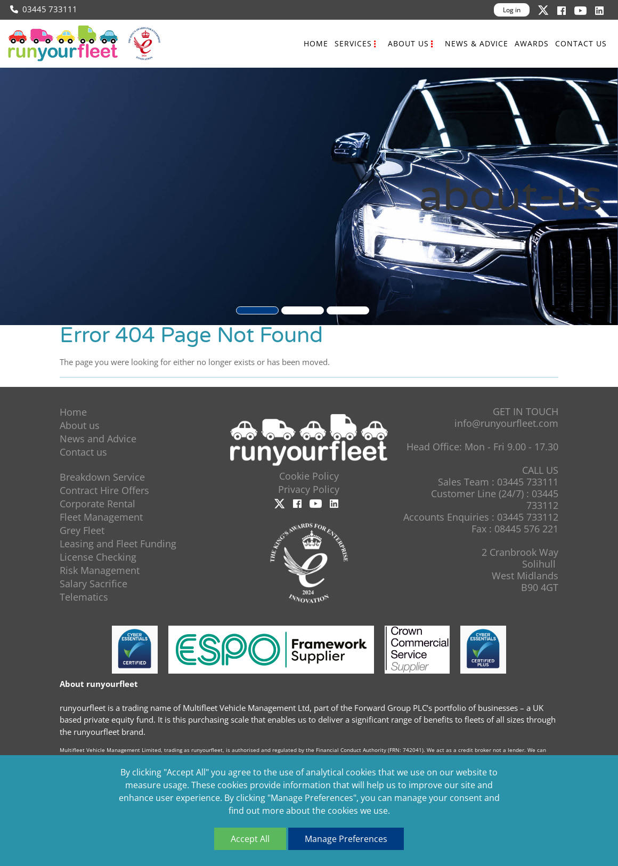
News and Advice (98, 438)
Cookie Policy (309, 476)
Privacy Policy (308, 489)
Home (316, 43)
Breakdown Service (102, 477)
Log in (512, 9)
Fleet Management (101, 517)
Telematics (84, 596)
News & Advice (476, 43)
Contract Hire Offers (104, 490)
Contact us (581, 43)
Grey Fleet (82, 530)
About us (408, 43)
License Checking (98, 557)
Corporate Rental (97, 503)
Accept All (250, 839)
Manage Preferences (346, 839)
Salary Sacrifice (93, 583)
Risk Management (100, 570)
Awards (532, 43)
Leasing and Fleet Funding (118, 543)
